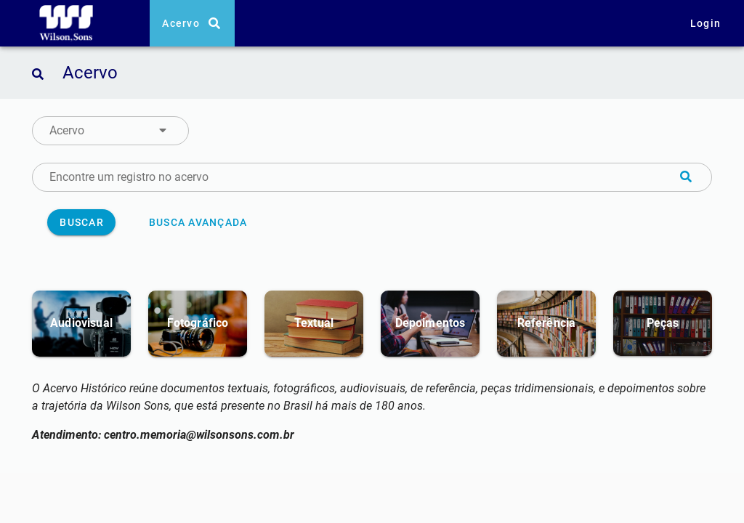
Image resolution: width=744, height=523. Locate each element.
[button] (110, 130)
